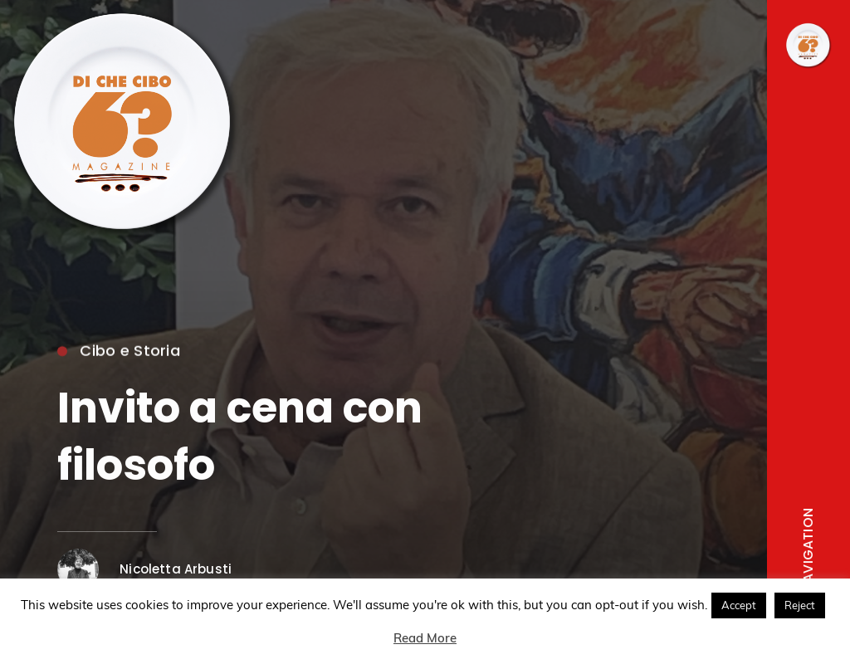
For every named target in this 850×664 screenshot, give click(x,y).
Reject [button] (799, 605)
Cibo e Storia (118, 353)
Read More (425, 638)
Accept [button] (738, 605)
